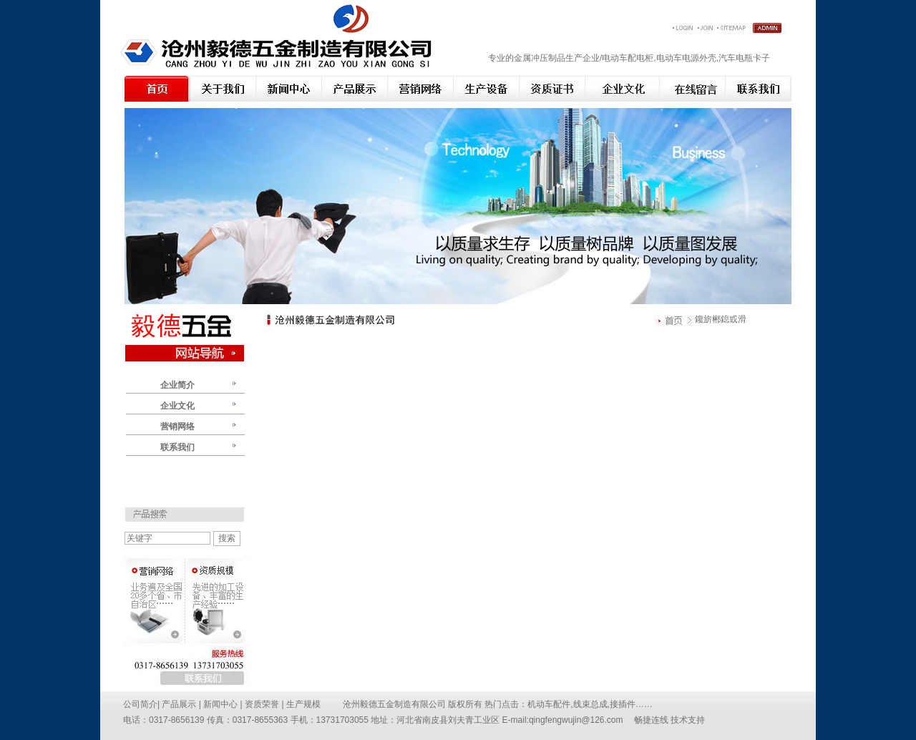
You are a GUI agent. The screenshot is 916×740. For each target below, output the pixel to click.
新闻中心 (221, 704)
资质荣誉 (263, 704)
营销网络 (177, 427)
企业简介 (177, 385)
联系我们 (177, 447)
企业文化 (177, 406)
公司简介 (140, 704)
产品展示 (179, 704)
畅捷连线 (651, 720)
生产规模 (303, 704)
